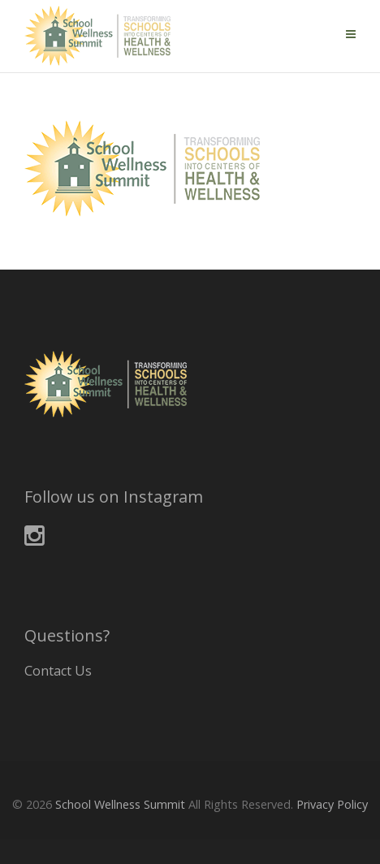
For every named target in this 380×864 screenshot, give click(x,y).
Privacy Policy (332, 804)
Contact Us (58, 671)
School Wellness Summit (120, 804)
